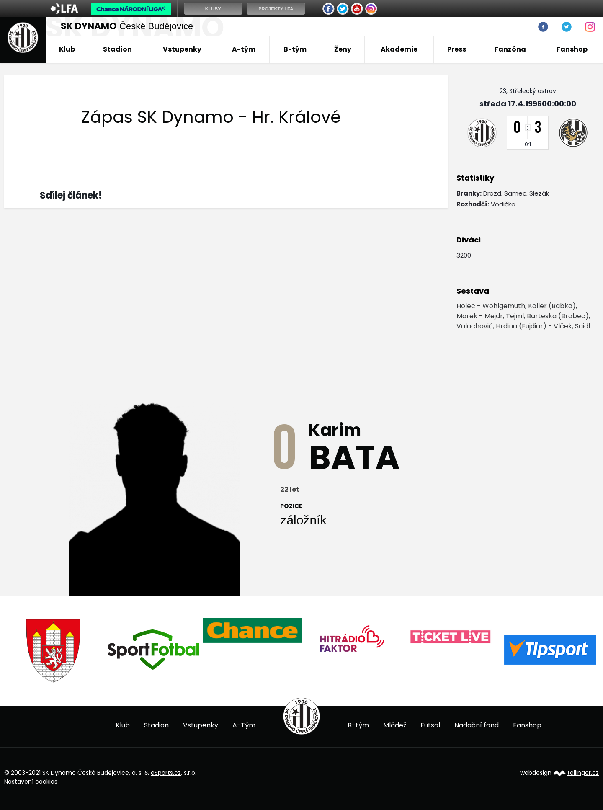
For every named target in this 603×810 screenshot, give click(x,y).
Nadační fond (476, 725)
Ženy (342, 49)
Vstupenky (182, 49)
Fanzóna (510, 49)
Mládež (394, 725)
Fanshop (572, 49)
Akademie (399, 49)
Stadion (117, 49)
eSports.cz (166, 773)
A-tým (243, 49)
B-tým (295, 49)
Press (456, 49)
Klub (67, 49)
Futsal (430, 725)
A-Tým (243, 725)
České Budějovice (127, 26)
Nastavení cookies (30, 781)
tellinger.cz (583, 773)
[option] (53, 651)
